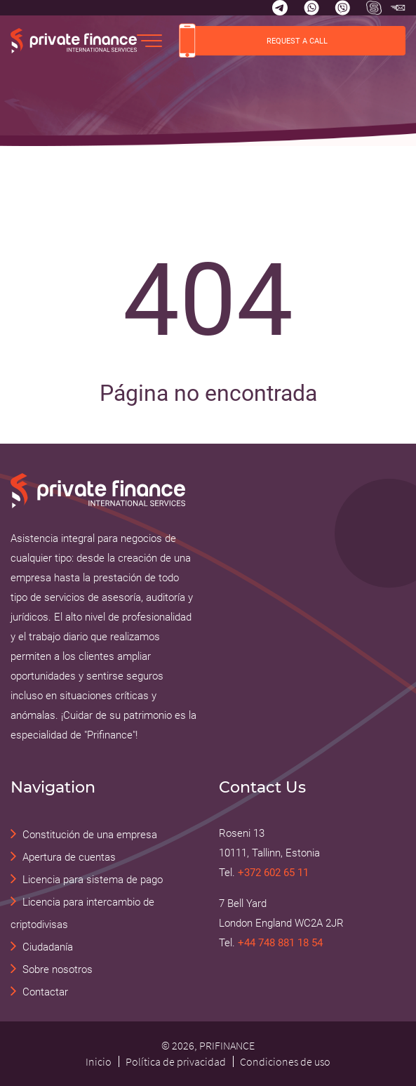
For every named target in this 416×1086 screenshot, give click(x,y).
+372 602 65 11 (273, 872)
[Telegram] (280, 7)
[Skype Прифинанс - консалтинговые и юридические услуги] (374, 7)
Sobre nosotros (57, 969)
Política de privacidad (176, 1061)
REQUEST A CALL (253, 40)
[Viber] (342, 7)
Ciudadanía (47, 947)
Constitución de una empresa (89, 834)
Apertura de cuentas (69, 857)
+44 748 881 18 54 (280, 942)
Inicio (99, 1061)
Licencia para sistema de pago (92, 879)
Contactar (45, 992)
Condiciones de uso (285, 1061)
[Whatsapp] (311, 7)
